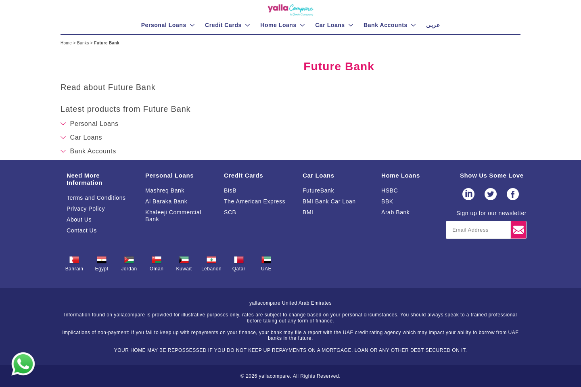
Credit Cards (243, 175)
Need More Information (84, 179)
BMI (308, 212)
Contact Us (82, 230)
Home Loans (400, 175)
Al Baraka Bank (166, 201)
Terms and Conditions (96, 198)
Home (67, 43)
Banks (83, 43)
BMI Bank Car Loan (329, 201)
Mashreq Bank (164, 190)
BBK (387, 201)
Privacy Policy (86, 208)
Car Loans (318, 175)
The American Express (254, 201)
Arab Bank (395, 212)
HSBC (389, 190)
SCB (230, 212)
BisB (230, 190)
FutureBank (318, 190)
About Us (79, 219)
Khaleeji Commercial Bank (173, 215)
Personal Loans (169, 175)
